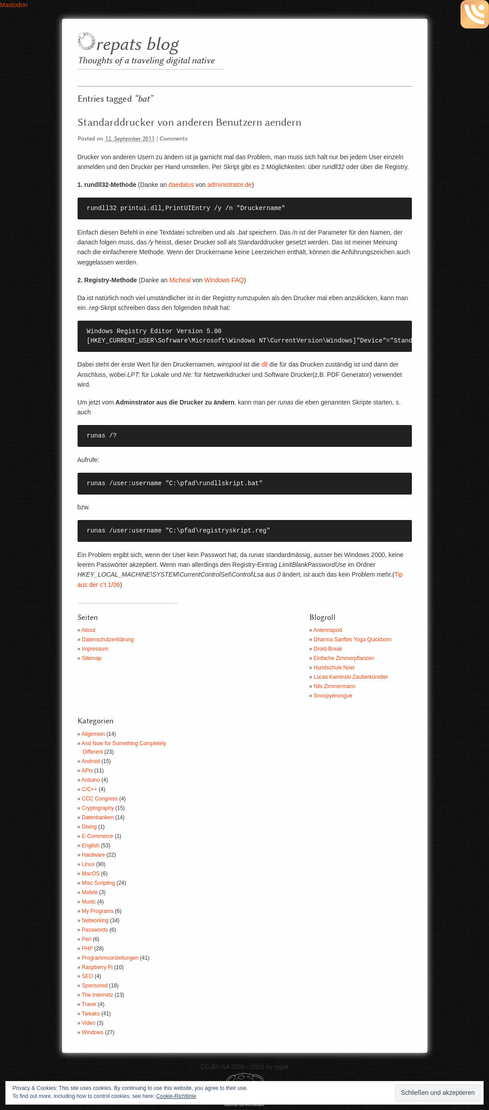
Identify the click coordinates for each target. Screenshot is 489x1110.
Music (89, 902)
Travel (89, 1004)
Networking (95, 920)
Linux (88, 864)
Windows (93, 1032)
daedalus (181, 184)
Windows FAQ (224, 280)
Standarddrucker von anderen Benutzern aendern (189, 122)
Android (91, 761)
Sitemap (92, 658)
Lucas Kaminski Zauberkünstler (351, 677)
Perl (86, 939)
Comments (174, 139)
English (90, 845)
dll (264, 364)
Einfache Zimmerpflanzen (344, 658)
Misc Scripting (98, 883)
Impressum (95, 649)
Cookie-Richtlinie (176, 1096)
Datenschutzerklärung (108, 639)
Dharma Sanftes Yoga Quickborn (353, 639)
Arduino (91, 780)
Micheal (180, 280)
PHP (87, 948)
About (88, 630)
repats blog (136, 45)
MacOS (91, 874)
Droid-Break (328, 649)
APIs (87, 771)
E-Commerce (98, 836)
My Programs (98, 911)
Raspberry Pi (97, 967)
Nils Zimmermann (335, 686)
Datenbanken (98, 817)
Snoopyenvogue (333, 696)
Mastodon (13, 4)
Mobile (90, 892)
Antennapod (327, 630)
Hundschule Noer (334, 667)
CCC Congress (100, 799)
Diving (89, 827)
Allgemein (93, 734)
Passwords (95, 930)
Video (88, 1023)
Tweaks (91, 1014)
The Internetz (97, 995)
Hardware (93, 855)
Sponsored (95, 985)
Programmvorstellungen (110, 958)
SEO (87, 976)
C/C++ (90, 789)
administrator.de (229, 184)
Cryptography (98, 808)
